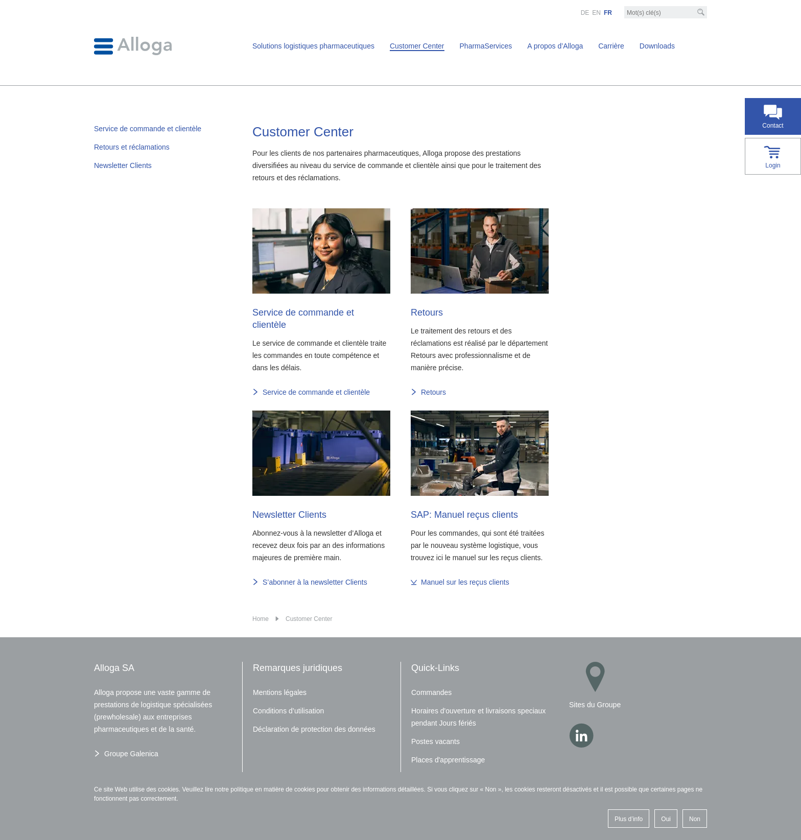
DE (585, 12)
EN (596, 12)
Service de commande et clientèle (316, 392)
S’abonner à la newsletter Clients (315, 582)
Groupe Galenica (131, 754)
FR (608, 12)
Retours (433, 392)
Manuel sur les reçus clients (465, 582)
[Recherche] (700, 12)
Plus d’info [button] (629, 819)
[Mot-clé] (665, 13)
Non (694, 819)
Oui (666, 819)
